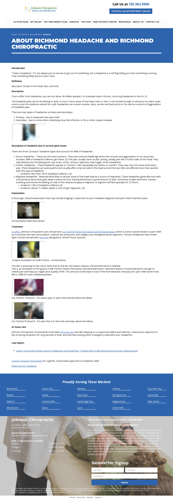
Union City (47, 389)
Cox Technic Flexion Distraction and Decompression (89, 232)
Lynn (79, 408)
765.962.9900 (139, 4)
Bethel (10, 395)
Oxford (10, 402)
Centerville (117, 408)
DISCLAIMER (92, 491)
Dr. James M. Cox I (33, 493)
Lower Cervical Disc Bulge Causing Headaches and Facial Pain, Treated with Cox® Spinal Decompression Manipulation (77, 351)
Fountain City (154, 389)
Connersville (48, 402)
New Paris (82, 395)
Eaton (45, 408)
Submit (124, 483)
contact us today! (96, 455)
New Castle (153, 402)
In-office (16, 232)
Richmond (12, 389)
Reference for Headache (24, 366)
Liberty (116, 389)
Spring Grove (119, 395)
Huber (45, 395)
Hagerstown (118, 402)
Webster (81, 389)
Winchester (12, 408)
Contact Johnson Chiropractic (27, 361)
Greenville (153, 395)
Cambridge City (85, 402)
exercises (44, 238)
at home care (67, 333)
